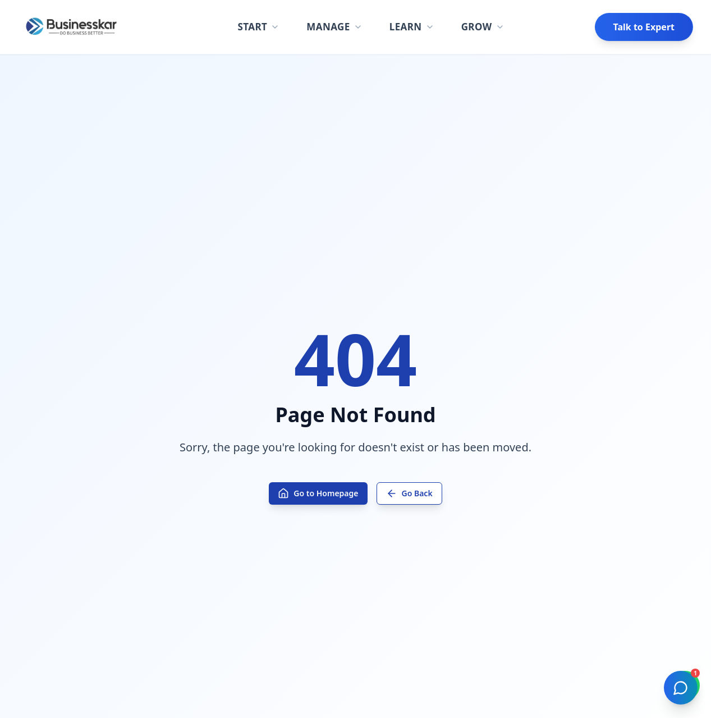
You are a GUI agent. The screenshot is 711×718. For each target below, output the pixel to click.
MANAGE (334, 26)
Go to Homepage (318, 493)
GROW (482, 26)
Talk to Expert (644, 27)
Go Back (409, 493)
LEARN (411, 26)
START (258, 26)
